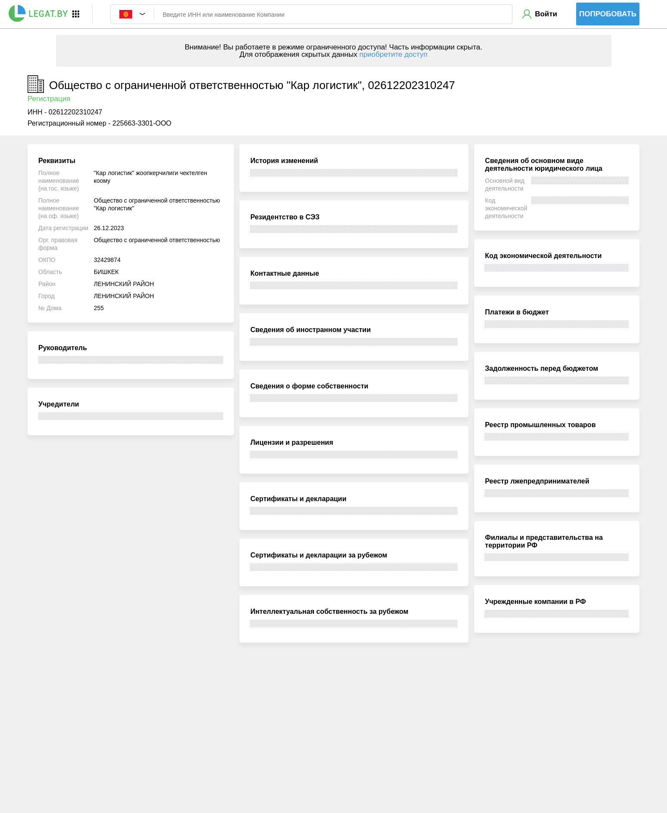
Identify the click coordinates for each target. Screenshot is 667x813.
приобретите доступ (393, 54)
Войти (546, 14)
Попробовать (607, 14)
